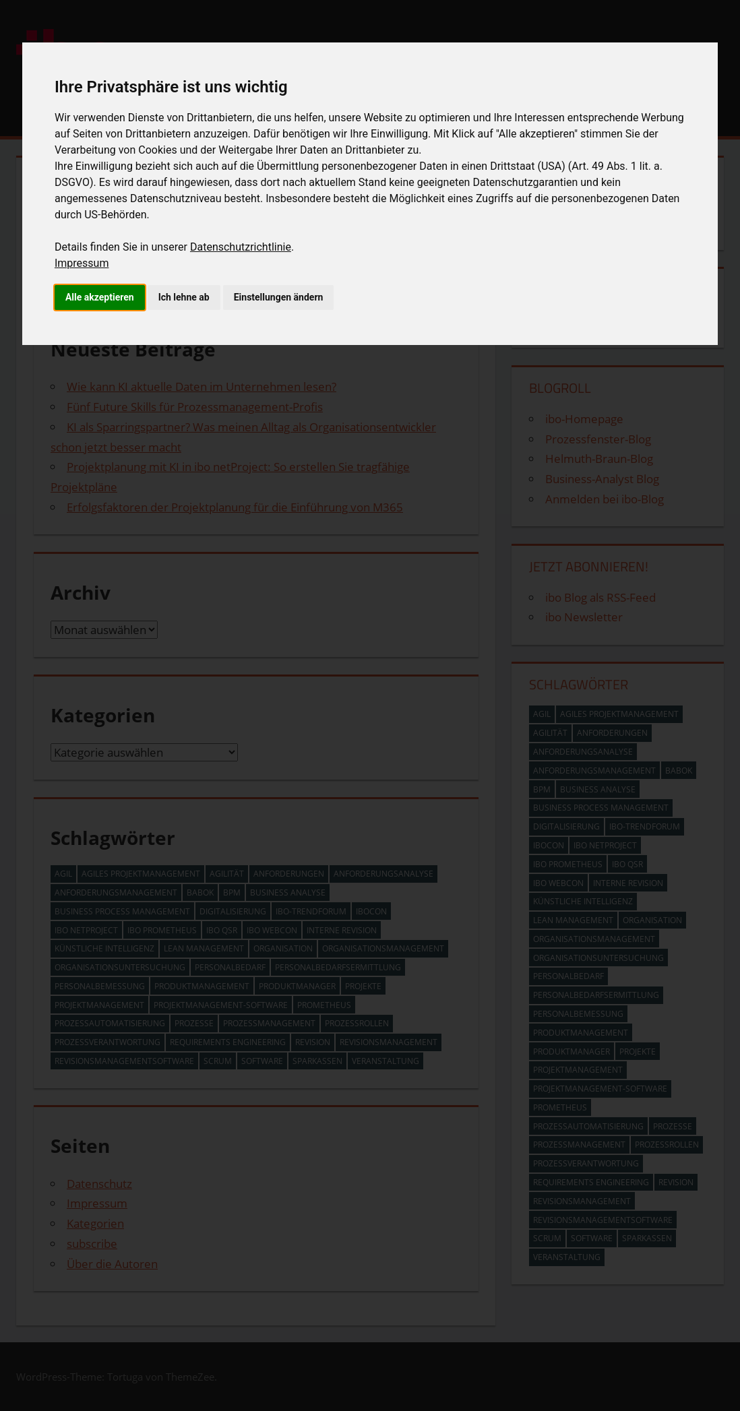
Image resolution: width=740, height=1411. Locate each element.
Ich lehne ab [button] (184, 297)
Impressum (82, 263)
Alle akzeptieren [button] (99, 297)
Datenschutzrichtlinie (240, 247)
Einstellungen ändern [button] (278, 297)
